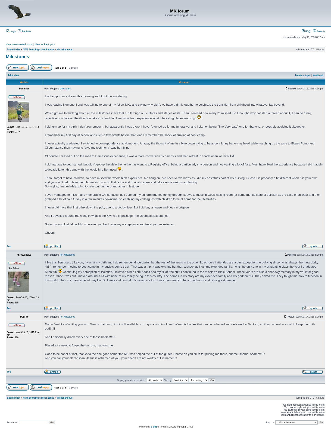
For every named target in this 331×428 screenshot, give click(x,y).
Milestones (17, 56)
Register (24, 31)
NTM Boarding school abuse (38, 49)
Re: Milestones (67, 255)
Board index (13, 49)
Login (11, 31)
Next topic (318, 75)
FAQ (306, 31)
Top (9, 246)
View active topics (45, 44)
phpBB (153, 426)
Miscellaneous (64, 49)
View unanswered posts (19, 44)
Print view (13, 75)
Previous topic (303, 75)
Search (319, 31)
